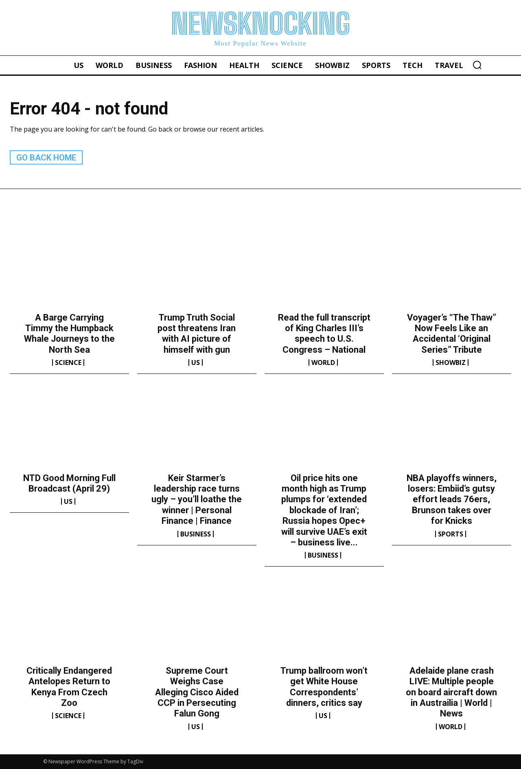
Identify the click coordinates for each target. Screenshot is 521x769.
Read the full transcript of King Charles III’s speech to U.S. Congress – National (324, 333)
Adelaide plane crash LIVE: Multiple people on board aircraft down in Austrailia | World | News (451, 692)
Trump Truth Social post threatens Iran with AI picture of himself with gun (197, 333)
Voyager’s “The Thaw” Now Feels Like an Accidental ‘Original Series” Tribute (451, 333)
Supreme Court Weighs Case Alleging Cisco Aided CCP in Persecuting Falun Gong (197, 692)
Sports (450, 534)
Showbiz (451, 362)
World (323, 362)
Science (68, 362)
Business (195, 534)
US (195, 362)
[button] (477, 65)
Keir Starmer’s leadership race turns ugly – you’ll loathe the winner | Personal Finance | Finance (196, 499)
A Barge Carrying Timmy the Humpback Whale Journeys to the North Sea (69, 333)
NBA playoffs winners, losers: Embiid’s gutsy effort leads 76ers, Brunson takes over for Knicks (452, 499)
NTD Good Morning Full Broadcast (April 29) (69, 483)
